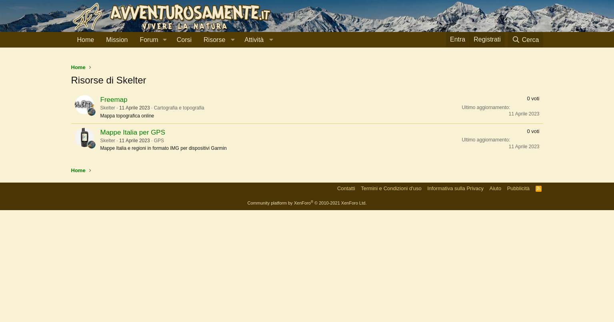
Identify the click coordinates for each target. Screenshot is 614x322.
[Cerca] (525, 40)
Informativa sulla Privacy (455, 300)
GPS (159, 252)
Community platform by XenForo (307, 314)
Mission (117, 39)
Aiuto (496, 300)
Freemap (114, 211)
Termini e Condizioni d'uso (391, 300)
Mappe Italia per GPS (133, 244)
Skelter (107, 220)
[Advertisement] (307, 115)
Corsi (184, 39)
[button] (165, 40)
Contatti (346, 300)
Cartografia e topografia (179, 220)
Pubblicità (518, 300)
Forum (149, 39)
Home (85, 39)
